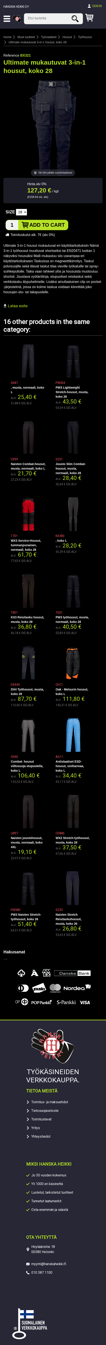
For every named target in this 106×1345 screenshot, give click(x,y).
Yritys (35, 1128)
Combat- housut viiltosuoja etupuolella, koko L (27, 766)
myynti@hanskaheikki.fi (48, 1264)
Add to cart (47, 225)
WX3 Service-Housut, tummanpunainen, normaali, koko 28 (26, 545)
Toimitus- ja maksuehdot (49, 1102)
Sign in (97, 6)
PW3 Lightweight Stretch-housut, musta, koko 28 (72, 392)
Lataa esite (15, 305)
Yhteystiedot (40, 1136)
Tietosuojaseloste (45, 1111)
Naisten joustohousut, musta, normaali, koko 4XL (26, 842)
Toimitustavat (41, 1119)
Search (75, 19)
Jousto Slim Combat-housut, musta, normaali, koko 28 (71, 468)
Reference (11, 55)
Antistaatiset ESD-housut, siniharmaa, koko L (70, 766)
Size (10, 211)
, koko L (61, 540)
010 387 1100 (41, 1273)
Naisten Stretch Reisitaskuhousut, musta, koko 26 (69, 919)
